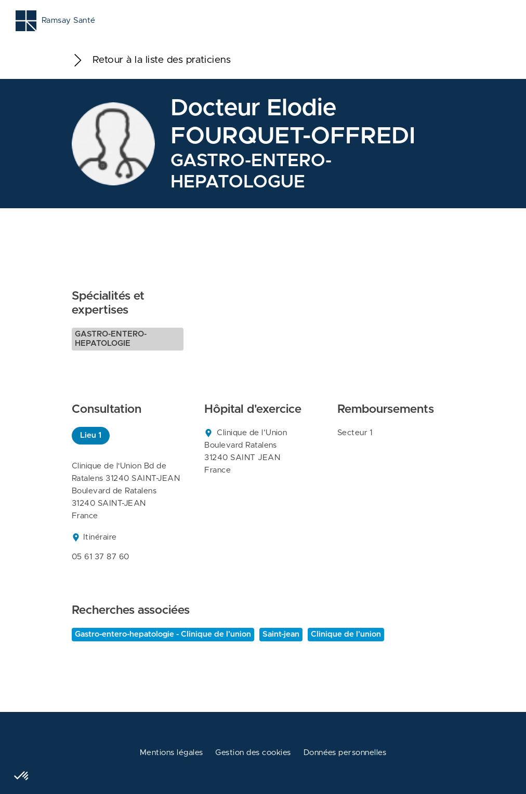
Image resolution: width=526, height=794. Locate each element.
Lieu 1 (90, 435)
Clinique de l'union (346, 634)
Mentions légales (171, 753)
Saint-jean (280, 634)
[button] (21, 776)
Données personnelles (345, 753)
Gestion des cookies (253, 753)
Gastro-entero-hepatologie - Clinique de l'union (163, 634)
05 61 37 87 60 (100, 557)
